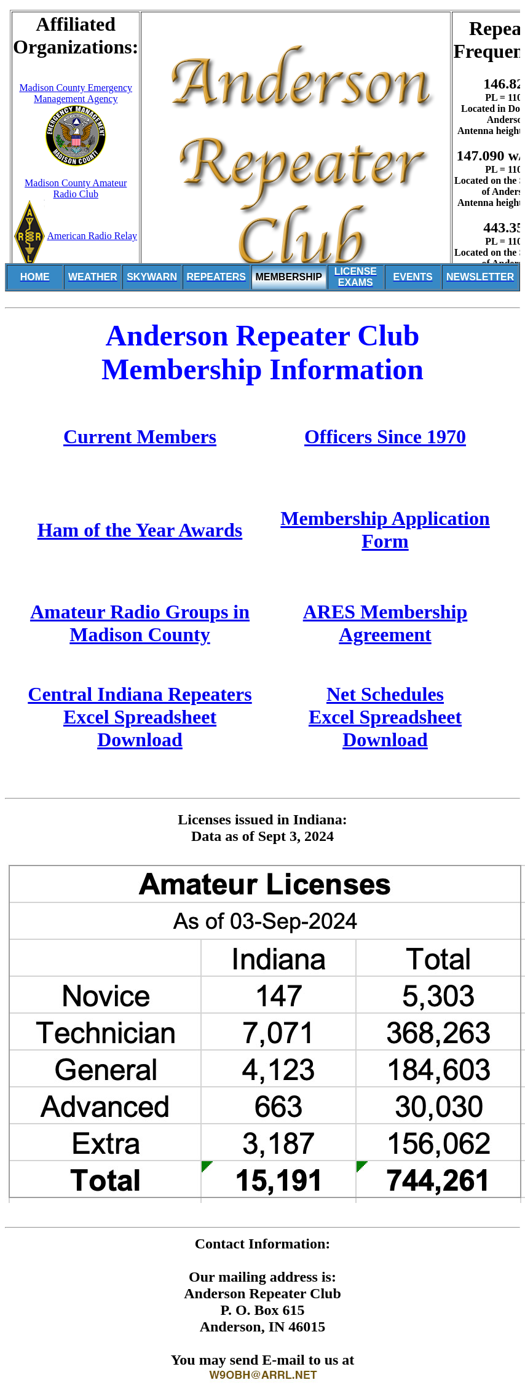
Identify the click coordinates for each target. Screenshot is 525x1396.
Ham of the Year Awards (140, 530)
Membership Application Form (384, 529)
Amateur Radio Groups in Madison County (140, 623)
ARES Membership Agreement (385, 623)
